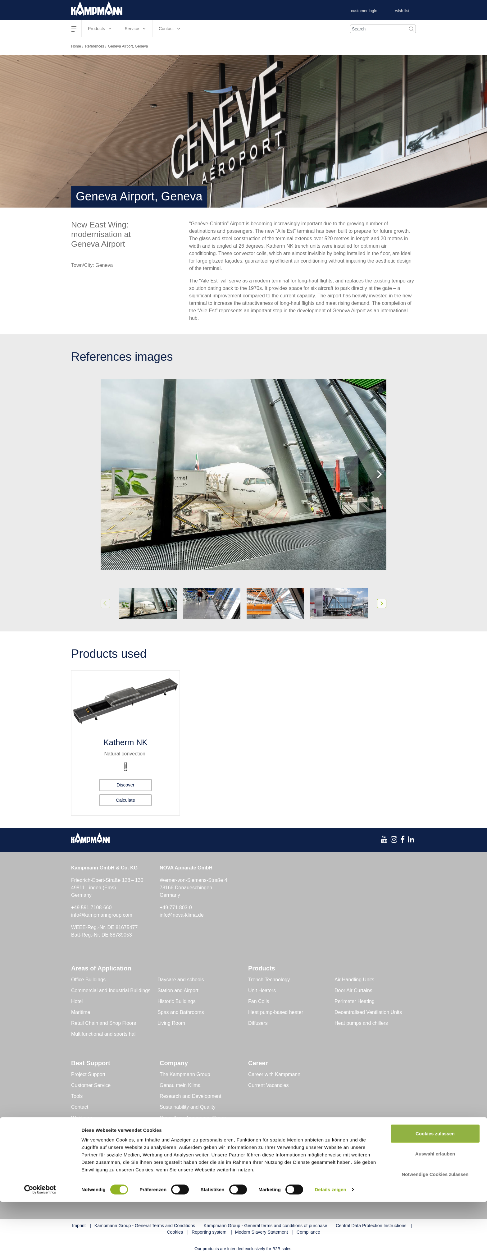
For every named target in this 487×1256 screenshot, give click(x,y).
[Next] (378, 474)
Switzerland (260, 1170)
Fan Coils (258, 1001)
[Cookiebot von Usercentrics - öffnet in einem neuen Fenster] (40, 1244)
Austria (167, 1170)
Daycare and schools (180, 979)
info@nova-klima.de (182, 915)
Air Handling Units (354, 979)
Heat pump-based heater (275, 1012)
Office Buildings (88, 979)
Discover (125, 784)
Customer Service (91, 1085)
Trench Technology (269, 979)
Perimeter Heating (355, 1001)
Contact (79, 1107)
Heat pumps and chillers (361, 1023)
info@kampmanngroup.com (101, 915)
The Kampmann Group (185, 1074)
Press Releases (177, 1128)
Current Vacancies (268, 1085)
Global (78, 1170)
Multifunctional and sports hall (104, 1034)
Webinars (81, 1118)
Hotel (77, 1001)
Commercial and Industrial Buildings (110, 990)
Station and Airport (177, 990)
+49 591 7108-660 (91, 907)
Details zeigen (330, 1243)
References (94, 46)
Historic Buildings (176, 1001)
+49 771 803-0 (176, 907)
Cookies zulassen (435, 1187)
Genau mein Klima (180, 1085)
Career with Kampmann (274, 1074)
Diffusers (258, 1023)
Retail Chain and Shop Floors (103, 1023)
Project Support (88, 1074)
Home (76, 46)
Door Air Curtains (353, 990)
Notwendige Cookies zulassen (435, 1228)
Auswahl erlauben (435, 1208)
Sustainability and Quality (188, 1107)
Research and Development (190, 1096)
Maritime (80, 1012)
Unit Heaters (262, 990)
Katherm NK (125, 742)
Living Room (171, 1023)
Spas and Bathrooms (180, 1012)
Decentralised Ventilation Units (368, 1012)
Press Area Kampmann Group (193, 1118)
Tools (77, 1096)
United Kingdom (353, 1170)
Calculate (125, 799)
